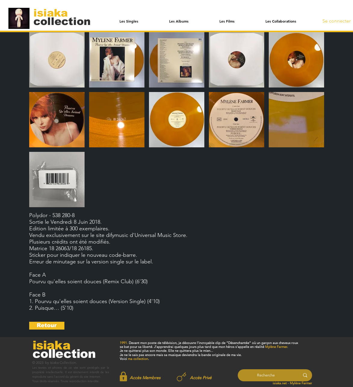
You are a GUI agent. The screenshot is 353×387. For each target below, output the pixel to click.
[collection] (62, 21)
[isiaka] (54, 12)
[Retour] (46, 326)
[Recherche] (265, 375)
